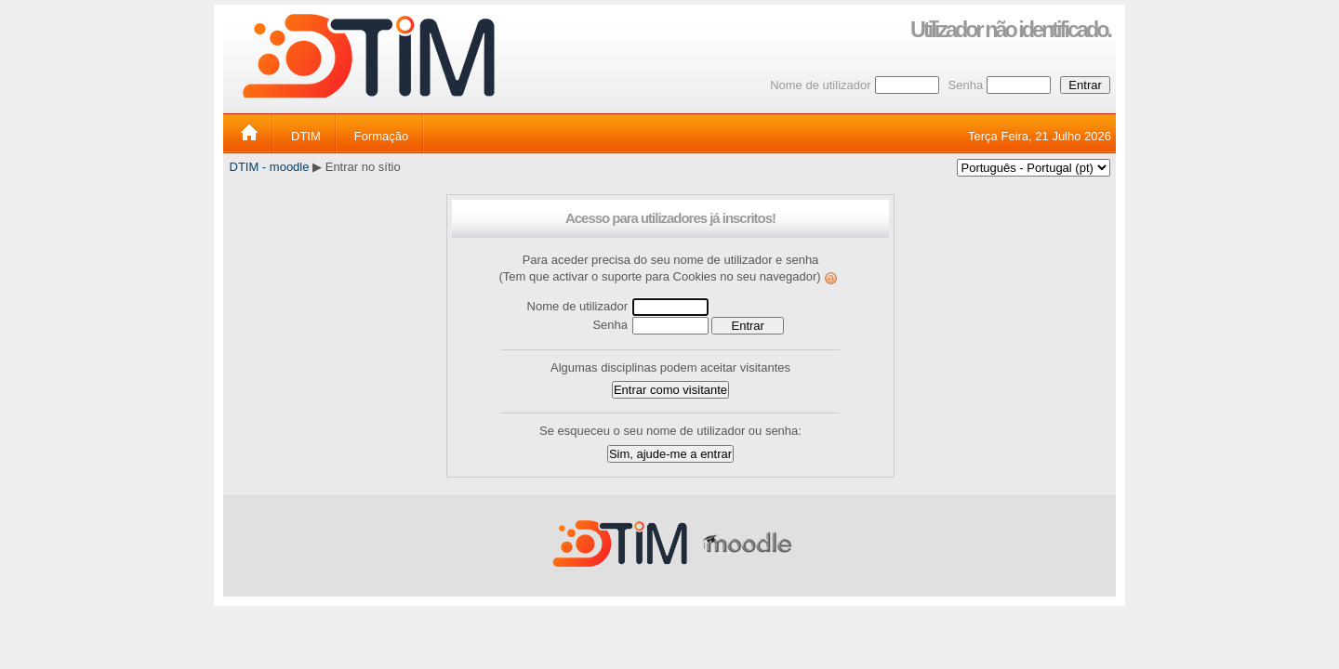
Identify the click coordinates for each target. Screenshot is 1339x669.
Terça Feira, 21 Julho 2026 (1039, 136)
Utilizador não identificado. (1010, 30)
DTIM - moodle (270, 167)
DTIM (306, 136)
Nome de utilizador (820, 85)
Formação (381, 136)
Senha (966, 85)
